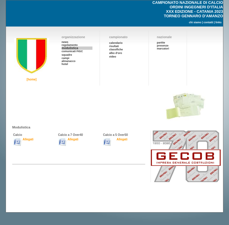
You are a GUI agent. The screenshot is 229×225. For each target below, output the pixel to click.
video (112, 56)
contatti (208, 22)
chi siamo (195, 22)
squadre (67, 54)
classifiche (116, 49)
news (65, 42)
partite (161, 42)
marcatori (163, 48)
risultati (114, 46)
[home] (31, 79)
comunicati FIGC (72, 51)
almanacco (69, 61)
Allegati (28, 139)
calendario (116, 42)
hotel (65, 64)
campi (65, 58)
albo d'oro (115, 53)
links (218, 22)
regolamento (70, 45)
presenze (162, 45)
